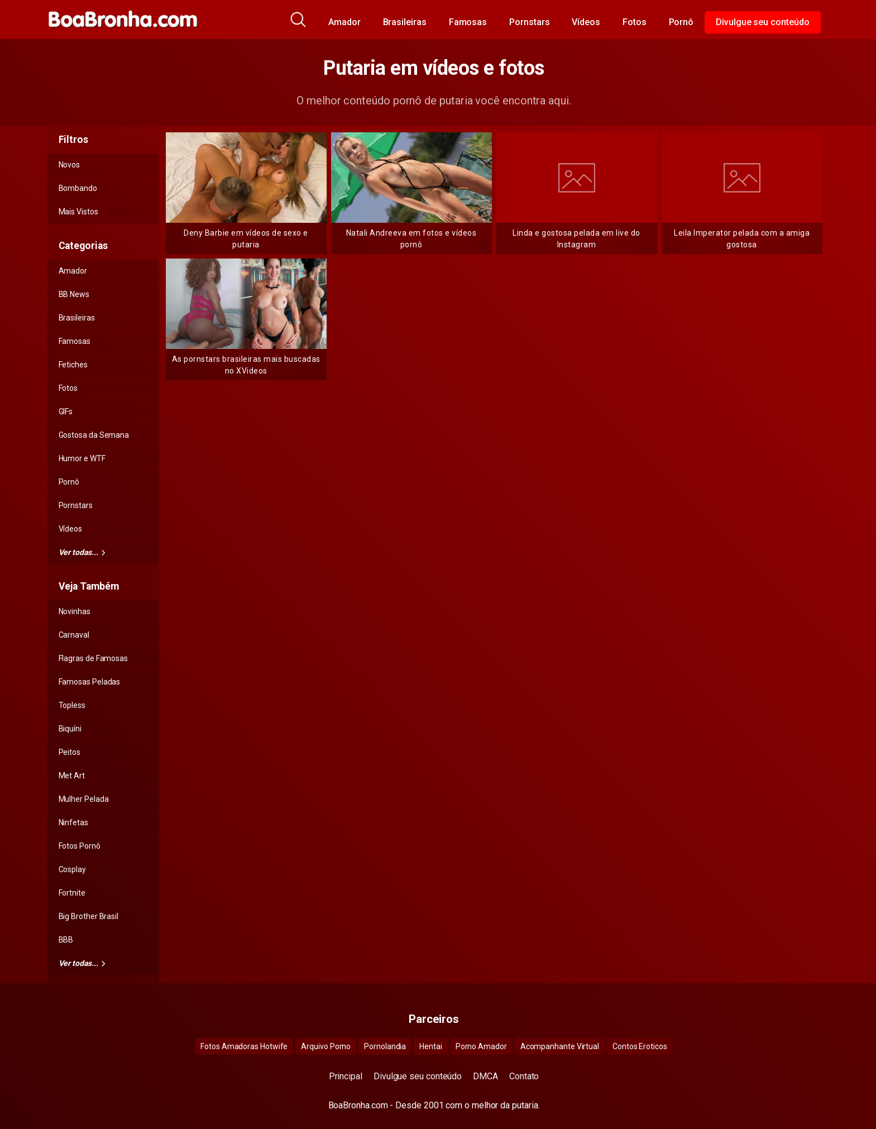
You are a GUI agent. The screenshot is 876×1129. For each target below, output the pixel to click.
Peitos (70, 752)
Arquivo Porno (326, 1046)
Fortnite (72, 892)
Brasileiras (405, 22)
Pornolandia (385, 1046)
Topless (72, 705)
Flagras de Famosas (93, 658)
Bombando (78, 188)
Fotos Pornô (79, 845)
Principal (345, 1076)
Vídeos (586, 22)
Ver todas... (82, 552)
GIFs (66, 411)
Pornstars (529, 22)
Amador (344, 22)
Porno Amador (481, 1046)
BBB (66, 939)
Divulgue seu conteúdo (762, 22)
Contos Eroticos (639, 1046)
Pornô (681, 22)
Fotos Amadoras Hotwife (244, 1046)
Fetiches (73, 364)
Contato (524, 1076)
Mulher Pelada (84, 799)
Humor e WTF (82, 458)
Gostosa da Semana (94, 434)
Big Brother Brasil (89, 916)
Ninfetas (73, 822)
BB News (74, 294)
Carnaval (74, 634)
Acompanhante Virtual (559, 1046)
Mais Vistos (78, 211)
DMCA (485, 1076)
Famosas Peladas (90, 681)
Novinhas (74, 611)
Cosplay (72, 869)
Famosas (468, 22)
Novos (69, 164)
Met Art (72, 775)
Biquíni (70, 728)
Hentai (430, 1046)
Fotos (635, 22)
